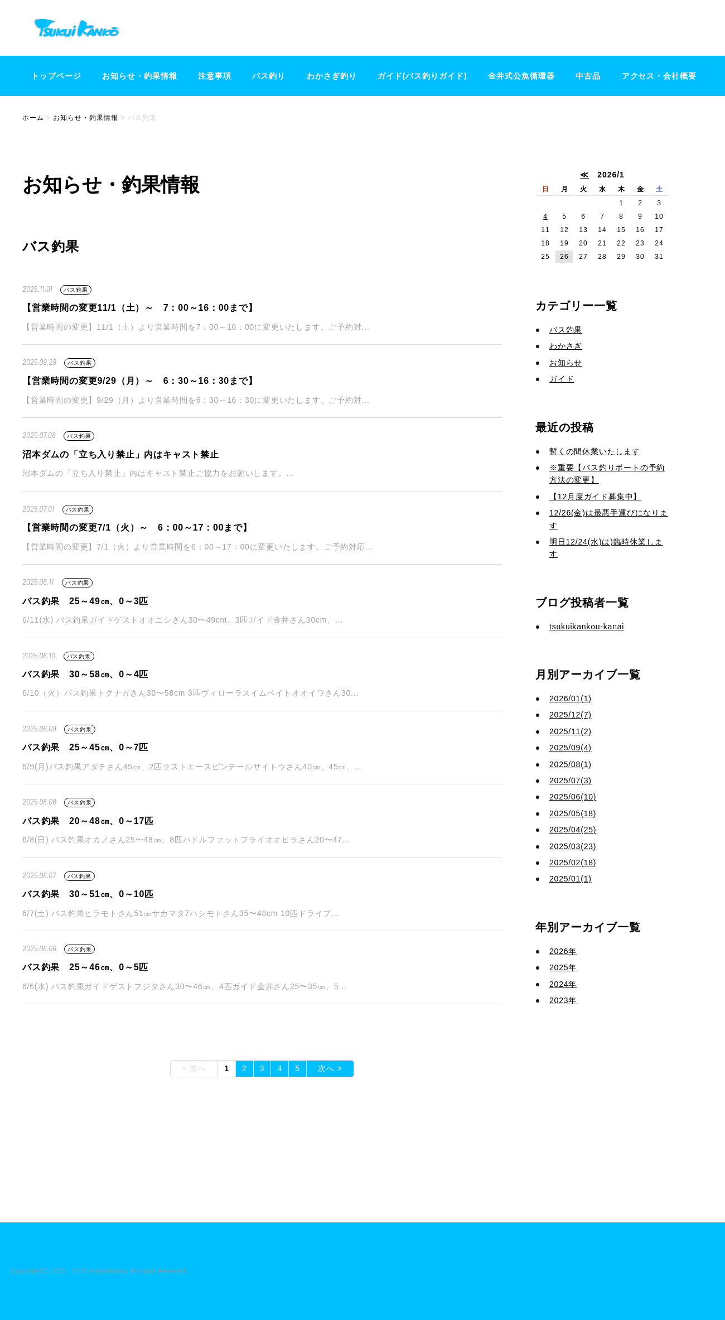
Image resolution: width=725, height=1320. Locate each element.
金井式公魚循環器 (521, 75)
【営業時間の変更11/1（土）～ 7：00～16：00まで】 (139, 307)
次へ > (330, 1068)
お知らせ (565, 362)
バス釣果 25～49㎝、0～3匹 (85, 601)
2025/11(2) (570, 731)
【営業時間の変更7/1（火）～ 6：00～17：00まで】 (137, 527)
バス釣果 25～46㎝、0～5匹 (85, 967)
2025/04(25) (572, 829)
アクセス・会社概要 (659, 75)
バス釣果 (76, 290)
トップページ (56, 75)
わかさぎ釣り (332, 75)
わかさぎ (565, 345)
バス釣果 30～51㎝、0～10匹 (88, 894)
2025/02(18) (572, 862)
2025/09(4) (570, 747)
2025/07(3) (570, 780)
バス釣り (269, 75)
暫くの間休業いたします (594, 451)
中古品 (588, 75)
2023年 (563, 1000)
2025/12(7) (570, 714)
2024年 (563, 984)
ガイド (561, 378)
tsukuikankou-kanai (586, 626)
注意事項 (214, 75)
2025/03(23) (572, 846)
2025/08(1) (570, 764)
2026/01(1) (570, 698)
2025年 (563, 967)
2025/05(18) (572, 813)
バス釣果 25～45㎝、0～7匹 (85, 747)
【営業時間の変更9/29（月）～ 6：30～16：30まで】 (139, 381)
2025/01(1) (570, 878)
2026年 (563, 951)
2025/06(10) (572, 796)
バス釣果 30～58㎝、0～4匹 (85, 674)
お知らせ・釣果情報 (139, 75)
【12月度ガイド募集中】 (595, 496)
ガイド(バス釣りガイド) (422, 75)
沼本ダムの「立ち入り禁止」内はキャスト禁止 (120, 454)
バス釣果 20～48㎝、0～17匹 (88, 821)
